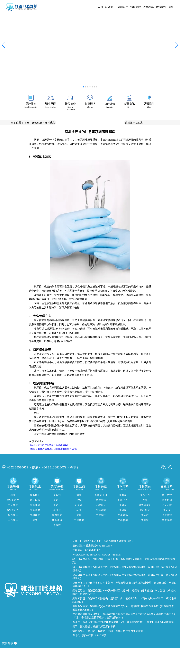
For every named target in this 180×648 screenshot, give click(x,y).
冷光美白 (145, 495)
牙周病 (123, 510)
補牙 (79, 495)
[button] (83, 86)
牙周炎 (123, 495)
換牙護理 (167, 515)
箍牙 (35, 520)
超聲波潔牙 (145, 505)
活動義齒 (57, 520)
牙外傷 (167, 510)
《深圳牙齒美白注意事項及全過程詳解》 (49, 445)
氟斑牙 (57, 510)
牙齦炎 (123, 505)
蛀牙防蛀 (167, 495)
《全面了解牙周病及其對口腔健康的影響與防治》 (53, 449)
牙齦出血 (123, 500)
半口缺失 (13, 515)
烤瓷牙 (57, 505)
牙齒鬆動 (123, 515)
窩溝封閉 (167, 500)
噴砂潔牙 (145, 510)
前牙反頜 (35, 500)
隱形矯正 (35, 495)
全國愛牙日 (101, 495)
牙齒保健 (37, 122)
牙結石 (145, 515)
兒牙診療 (167, 520)
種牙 (13, 495)
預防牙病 (101, 500)
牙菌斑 (145, 520)
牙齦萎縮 (123, 520)
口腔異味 (101, 515)
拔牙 (79, 510)
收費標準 (148, 6)
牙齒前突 (35, 510)
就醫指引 (161, 6)
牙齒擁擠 (35, 505)
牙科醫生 (123, 6)
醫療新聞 (135, 6)
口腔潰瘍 (79, 520)
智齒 (79, 500)
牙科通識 (50, 122)
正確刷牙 (101, 505)
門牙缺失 (13, 505)
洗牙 (145, 500)
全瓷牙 (57, 500)
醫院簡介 (110, 6)
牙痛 (79, 515)
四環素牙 (57, 515)
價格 (171, 6)
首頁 (100, 6)
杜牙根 (79, 505)
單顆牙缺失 (13, 500)
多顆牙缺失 (13, 510)
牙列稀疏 (35, 515)
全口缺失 (13, 520)
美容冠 (57, 495)
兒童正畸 (167, 505)
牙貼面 (57, 525)
